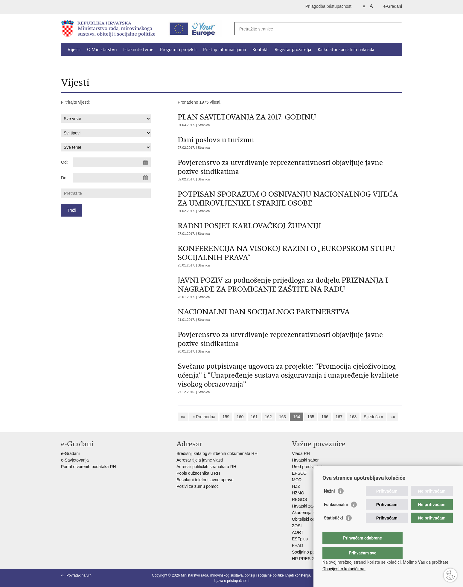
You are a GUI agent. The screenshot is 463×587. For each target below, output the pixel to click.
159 (226, 416)
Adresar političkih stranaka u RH (206, 466)
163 (282, 416)
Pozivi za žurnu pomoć (197, 486)
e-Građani (392, 6)
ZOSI (297, 525)
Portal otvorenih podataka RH (89, 466)
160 (240, 416)
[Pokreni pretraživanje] (395, 28)
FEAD (297, 545)
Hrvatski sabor (305, 460)
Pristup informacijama (224, 49)
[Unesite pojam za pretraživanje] (311, 29)
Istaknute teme (138, 49)
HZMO (298, 493)
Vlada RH (301, 453)
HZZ (296, 486)
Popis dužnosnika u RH (198, 473)
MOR (297, 479)
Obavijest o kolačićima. (343, 568)
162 (268, 416)
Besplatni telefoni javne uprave (205, 479)
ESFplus (300, 539)
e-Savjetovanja (75, 460)
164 (296, 416)
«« (183, 416)
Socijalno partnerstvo (311, 552)
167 (339, 416)
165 (310, 416)
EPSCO (299, 473)
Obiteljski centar (307, 519)
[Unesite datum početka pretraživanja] (112, 162)
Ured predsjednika (309, 466)
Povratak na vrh (79, 575)
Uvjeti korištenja (297, 575)
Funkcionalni (336, 516)
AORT (298, 532)
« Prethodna (203, 416)
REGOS (299, 499)
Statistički (333, 530)
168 (353, 416)
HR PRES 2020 (306, 558)
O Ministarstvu (102, 49)
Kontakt (260, 49)
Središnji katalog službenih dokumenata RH (217, 453)
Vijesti (74, 49)
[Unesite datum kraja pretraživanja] (112, 178)
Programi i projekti (178, 49)
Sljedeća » (373, 416)
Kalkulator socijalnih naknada (346, 49)
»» (392, 416)
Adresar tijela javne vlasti (199, 460)
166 (324, 416)
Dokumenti (79, 63)
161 (254, 416)
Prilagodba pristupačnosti (328, 6)
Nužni (329, 503)
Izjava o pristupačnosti (231, 581)
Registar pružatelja (293, 49)
